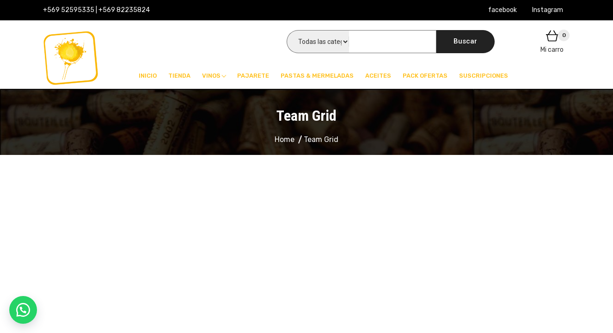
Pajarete (253, 75)
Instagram (547, 10)
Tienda (179, 75)
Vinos (211, 75)
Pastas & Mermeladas (317, 75)
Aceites (378, 75)
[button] (23, 310)
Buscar (465, 41)
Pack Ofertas (425, 75)
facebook (502, 10)
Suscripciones (483, 75)
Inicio (148, 75)
